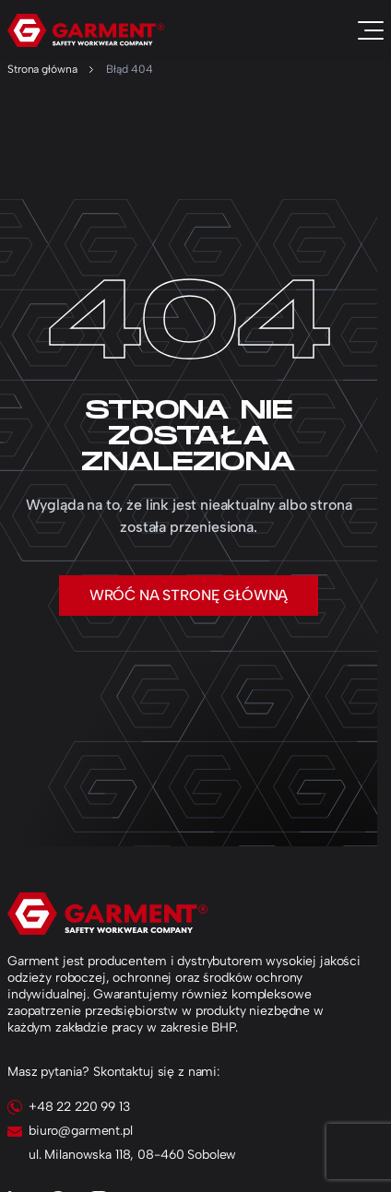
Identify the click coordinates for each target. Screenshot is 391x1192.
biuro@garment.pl (81, 1131)
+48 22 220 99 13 (79, 1107)
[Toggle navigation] (371, 30)
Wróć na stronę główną (189, 595)
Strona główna (42, 69)
